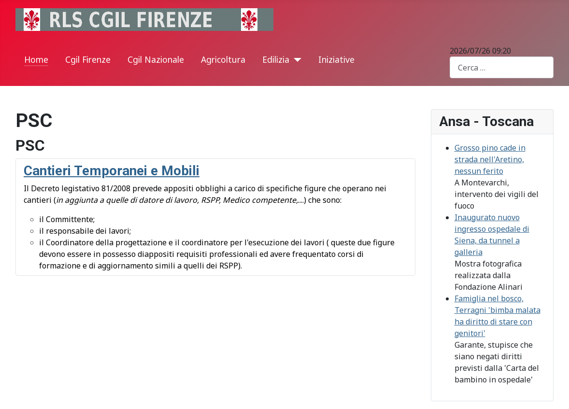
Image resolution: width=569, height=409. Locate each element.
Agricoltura (223, 59)
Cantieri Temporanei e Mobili (111, 171)
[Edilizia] (295, 59)
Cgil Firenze (88, 59)
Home (36, 59)
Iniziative (336, 59)
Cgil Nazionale (156, 59)
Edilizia (275, 59)
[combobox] (502, 67)
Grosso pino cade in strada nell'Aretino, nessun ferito (490, 159)
